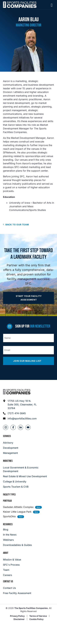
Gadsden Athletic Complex (18, 507)
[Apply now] (28, 298)
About (5, 553)
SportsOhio (9, 516)
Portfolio (7, 500)
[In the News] (17, 534)
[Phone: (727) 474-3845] (20, 413)
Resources (8, 524)
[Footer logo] (16, 391)
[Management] (10, 453)
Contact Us (8, 581)
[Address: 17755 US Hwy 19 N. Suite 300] (20, 404)
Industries (8, 461)
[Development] (10, 448)
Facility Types (9, 494)
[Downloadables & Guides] (17, 545)
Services (7, 436)
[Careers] (12, 575)
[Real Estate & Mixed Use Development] (28, 476)
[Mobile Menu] (51, 5)
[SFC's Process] (12, 565)
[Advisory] (10, 442)
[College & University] (28, 481)
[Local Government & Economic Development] (28, 469)
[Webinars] (17, 540)
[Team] (12, 570)
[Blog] (17, 529)
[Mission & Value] (12, 559)
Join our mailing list (27, 361)
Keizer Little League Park (17, 511)
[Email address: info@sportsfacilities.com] (20, 418)
